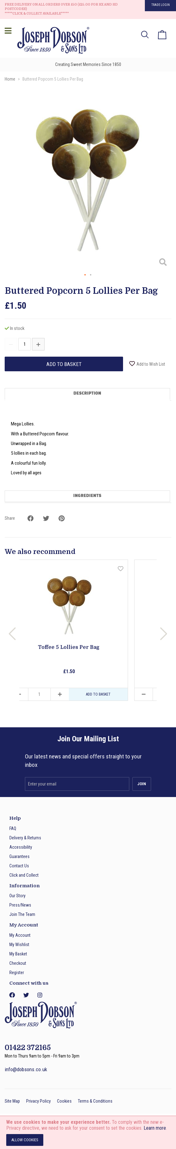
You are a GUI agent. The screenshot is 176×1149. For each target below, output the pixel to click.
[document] (88, 1132)
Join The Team (22, 914)
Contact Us (19, 865)
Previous (12, 633)
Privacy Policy (38, 1101)
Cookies (64, 1101)
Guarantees (19, 856)
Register (16, 972)
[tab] (88, 394)
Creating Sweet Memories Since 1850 (88, 64)
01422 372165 (28, 1047)
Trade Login (160, 5)
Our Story (17, 895)
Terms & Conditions (95, 1101)
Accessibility (20, 847)
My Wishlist (19, 944)
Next (163, 633)
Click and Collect (24, 875)
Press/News (20, 905)
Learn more (155, 1128)
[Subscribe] (141, 784)
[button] (158, 178)
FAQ (12, 828)
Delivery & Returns (25, 837)
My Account (20, 935)
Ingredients (87, 496)
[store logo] (51, 41)
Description (87, 394)
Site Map (12, 1101)
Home (10, 79)
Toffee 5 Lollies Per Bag (69, 647)
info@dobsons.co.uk (26, 1069)
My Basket (18, 953)
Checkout (17, 963)
